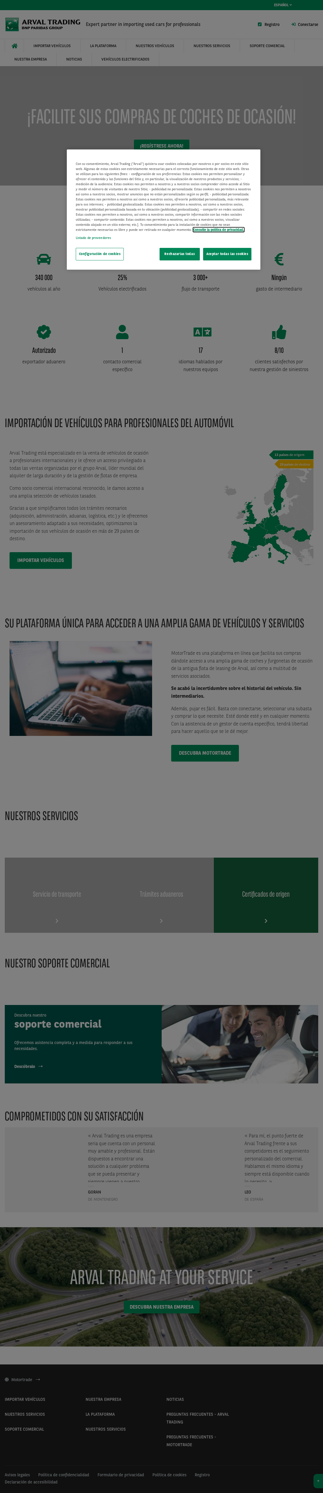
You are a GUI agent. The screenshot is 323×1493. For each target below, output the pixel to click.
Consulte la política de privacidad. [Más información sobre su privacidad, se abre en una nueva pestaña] (218, 230)
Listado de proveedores (93, 238)
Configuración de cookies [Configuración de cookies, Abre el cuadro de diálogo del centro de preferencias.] (100, 254)
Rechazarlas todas (179, 254)
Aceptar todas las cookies (227, 254)
